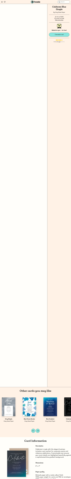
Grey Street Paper (60, 12)
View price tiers (59, 20)
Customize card (59, 34)
